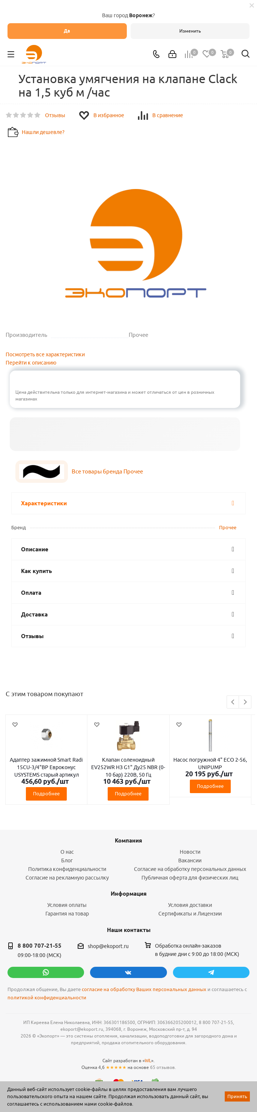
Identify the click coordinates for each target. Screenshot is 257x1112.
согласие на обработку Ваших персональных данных (144, 989)
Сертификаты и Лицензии (190, 914)
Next (245, 702)
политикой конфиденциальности (47, 997)
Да (67, 31)
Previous (233, 702)
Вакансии (189, 860)
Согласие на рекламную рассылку (67, 878)
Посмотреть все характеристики (45, 354)
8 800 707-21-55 (40, 945)
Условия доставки (190, 905)
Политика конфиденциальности (67, 869)
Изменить (190, 31)
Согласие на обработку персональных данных (190, 869)
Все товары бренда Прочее (107, 471)
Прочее (227, 527)
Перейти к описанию (31, 363)
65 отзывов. (163, 1067)
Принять (237, 1096)
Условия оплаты (67, 905)
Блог (67, 860)
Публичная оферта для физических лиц (189, 878)
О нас (67, 852)
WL (148, 1060)
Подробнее (46, 793)
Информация (129, 893)
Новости (190, 852)
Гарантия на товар (67, 914)
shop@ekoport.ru (108, 946)
